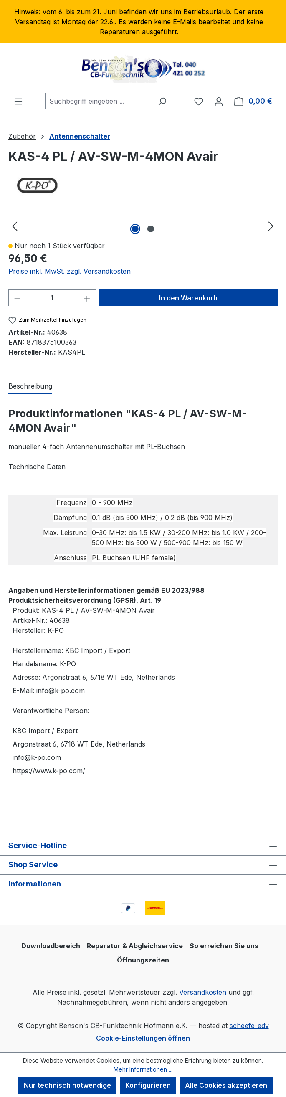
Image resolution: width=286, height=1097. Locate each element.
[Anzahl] (52, 297)
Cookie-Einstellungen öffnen (143, 1038)
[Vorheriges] (14, 225)
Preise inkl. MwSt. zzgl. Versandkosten (69, 271)
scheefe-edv (249, 1025)
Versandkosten (202, 992)
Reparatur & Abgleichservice (135, 946)
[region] (143, 21)
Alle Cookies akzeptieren (226, 1085)
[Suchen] (162, 101)
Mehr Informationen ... (143, 1069)
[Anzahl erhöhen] (87, 297)
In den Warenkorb (188, 298)
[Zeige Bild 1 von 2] (135, 229)
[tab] (30, 386)
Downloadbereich (50, 946)
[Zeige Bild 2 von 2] (150, 229)
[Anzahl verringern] (17, 297)
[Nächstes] (271, 225)
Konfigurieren (148, 1085)
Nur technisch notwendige (67, 1085)
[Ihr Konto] (219, 101)
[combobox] (99, 101)
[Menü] (18, 101)
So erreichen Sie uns (224, 946)
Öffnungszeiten (143, 960)
